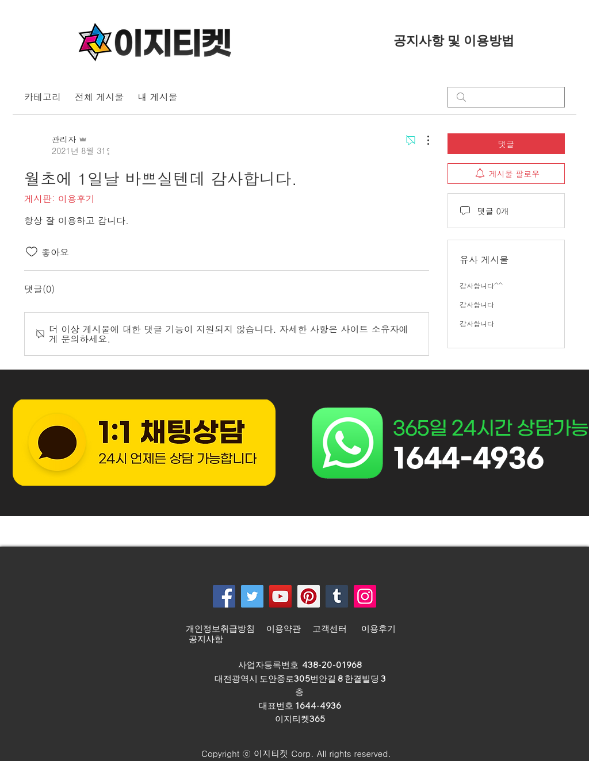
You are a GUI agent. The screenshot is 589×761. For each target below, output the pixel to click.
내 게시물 (157, 96)
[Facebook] (224, 596)
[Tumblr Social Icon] (337, 596)
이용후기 (378, 629)
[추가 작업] (422, 140)
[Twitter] (252, 596)
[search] (506, 97)
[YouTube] (280, 596)
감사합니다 (477, 304)
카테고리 (42, 96)
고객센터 (331, 629)
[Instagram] (365, 596)
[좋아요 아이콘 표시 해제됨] (31, 252)
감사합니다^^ (481, 285)
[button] (290, 753)
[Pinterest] (308, 596)
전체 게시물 (99, 96)
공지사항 (206, 639)
